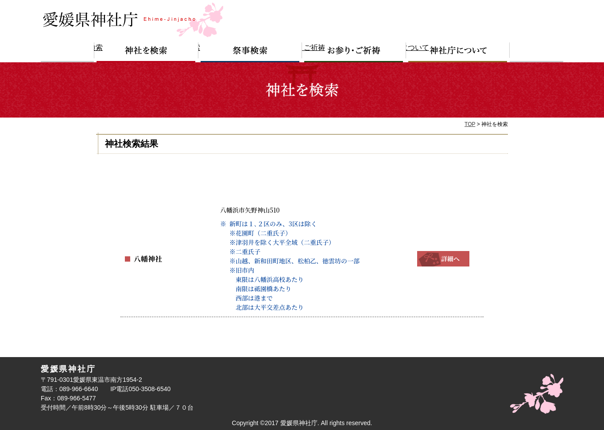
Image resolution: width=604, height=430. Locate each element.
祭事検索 (250, 52)
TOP (470, 124)
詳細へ (443, 258)
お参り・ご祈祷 (354, 52)
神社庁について (458, 52)
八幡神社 (146, 258)
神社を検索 (146, 52)
